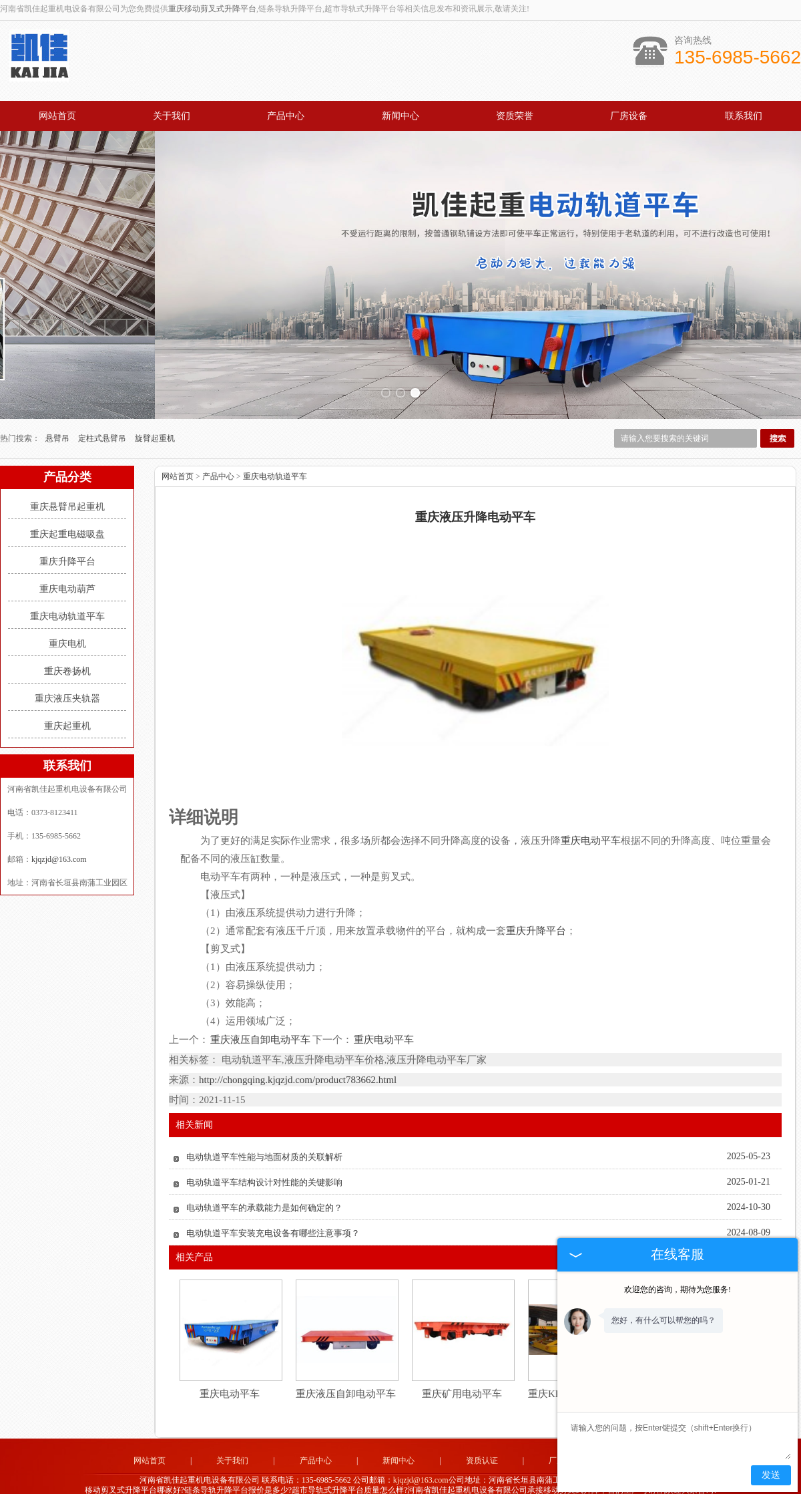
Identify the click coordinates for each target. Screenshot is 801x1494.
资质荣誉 (514, 116)
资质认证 (482, 1442)
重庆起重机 (67, 707)
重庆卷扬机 (67, 652)
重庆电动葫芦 (67, 570)
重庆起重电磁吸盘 (67, 515)
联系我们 (743, 116)
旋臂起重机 (155, 419)
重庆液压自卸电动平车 (260, 1021)
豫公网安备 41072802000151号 (400, 1484)
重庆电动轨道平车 (67, 598)
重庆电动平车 (383, 1021)
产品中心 (285, 116)
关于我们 (171, 116)
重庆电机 (67, 625)
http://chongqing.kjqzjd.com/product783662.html (297, 1061)
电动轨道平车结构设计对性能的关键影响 (264, 1164)
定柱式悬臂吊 (103, 419)
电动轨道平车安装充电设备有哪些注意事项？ (273, 1214)
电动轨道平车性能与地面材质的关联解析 (264, 1138)
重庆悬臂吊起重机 (67, 488)
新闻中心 (400, 116)
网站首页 (57, 116)
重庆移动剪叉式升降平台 (212, 8)
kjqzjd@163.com (59, 840)
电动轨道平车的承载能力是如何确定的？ (264, 1189)
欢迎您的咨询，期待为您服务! (677, 1289)
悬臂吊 (58, 419)
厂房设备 (628, 116)
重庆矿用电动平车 (462, 1375)
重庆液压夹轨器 (67, 680)
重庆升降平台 (67, 543)
